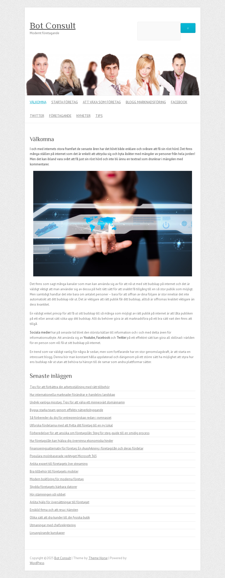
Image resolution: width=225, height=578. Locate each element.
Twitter (37, 115)
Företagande (60, 115)
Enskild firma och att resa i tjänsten (54, 510)
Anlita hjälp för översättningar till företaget (59, 502)
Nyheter (83, 115)
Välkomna (38, 102)
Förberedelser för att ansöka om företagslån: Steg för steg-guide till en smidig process (90, 433)
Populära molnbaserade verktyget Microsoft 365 (63, 456)
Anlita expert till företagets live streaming (59, 464)
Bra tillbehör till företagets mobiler (54, 471)
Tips (99, 115)
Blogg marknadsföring (146, 102)
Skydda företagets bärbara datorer (53, 487)
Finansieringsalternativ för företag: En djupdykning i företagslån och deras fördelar (86, 448)
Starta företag (64, 102)
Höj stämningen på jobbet (47, 494)
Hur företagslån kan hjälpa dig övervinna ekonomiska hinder (71, 441)
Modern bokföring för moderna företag (57, 479)
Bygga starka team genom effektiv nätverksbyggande (66, 410)
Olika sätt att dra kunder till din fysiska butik (60, 517)
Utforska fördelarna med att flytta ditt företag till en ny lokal (71, 425)
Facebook (179, 102)
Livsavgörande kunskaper (47, 533)
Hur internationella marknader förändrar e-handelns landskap (72, 395)
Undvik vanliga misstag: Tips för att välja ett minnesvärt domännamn (77, 402)
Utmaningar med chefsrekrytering (53, 525)
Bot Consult (53, 25)
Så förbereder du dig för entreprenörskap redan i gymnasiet (70, 418)
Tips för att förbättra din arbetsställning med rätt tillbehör (70, 387)
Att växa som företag (102, 102)
